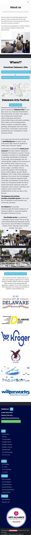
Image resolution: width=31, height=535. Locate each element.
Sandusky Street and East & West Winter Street (16, 72)
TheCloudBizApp (13, 530)
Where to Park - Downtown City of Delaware (15, 77)
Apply (4, 461)
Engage (4, 476)
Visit (3, 431)
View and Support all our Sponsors (15, 273)
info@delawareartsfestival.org (11, 421)
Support (4, 496)
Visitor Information (15, 105)
